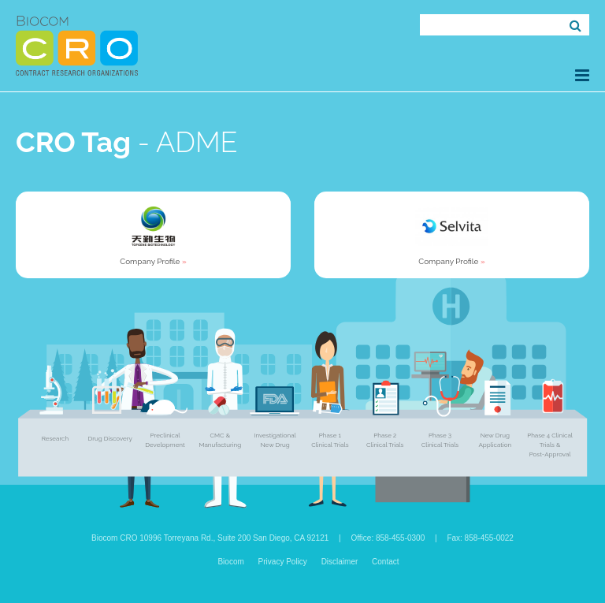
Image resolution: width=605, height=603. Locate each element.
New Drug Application (494, 440)
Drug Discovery (109, 438)
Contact (385, 561)
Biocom (230, 561)
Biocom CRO (77, 46)
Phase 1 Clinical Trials (329, 440)
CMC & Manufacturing (220, 440)
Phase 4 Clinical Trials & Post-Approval (550, 444)
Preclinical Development (164, 440)
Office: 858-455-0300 (388, 538)
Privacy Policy (282, 561)
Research (55, 438)
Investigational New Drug (274, 440)
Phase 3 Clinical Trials (439, 440)
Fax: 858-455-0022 (480, 538)
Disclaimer (339, 561)
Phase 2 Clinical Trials (384, 440)
